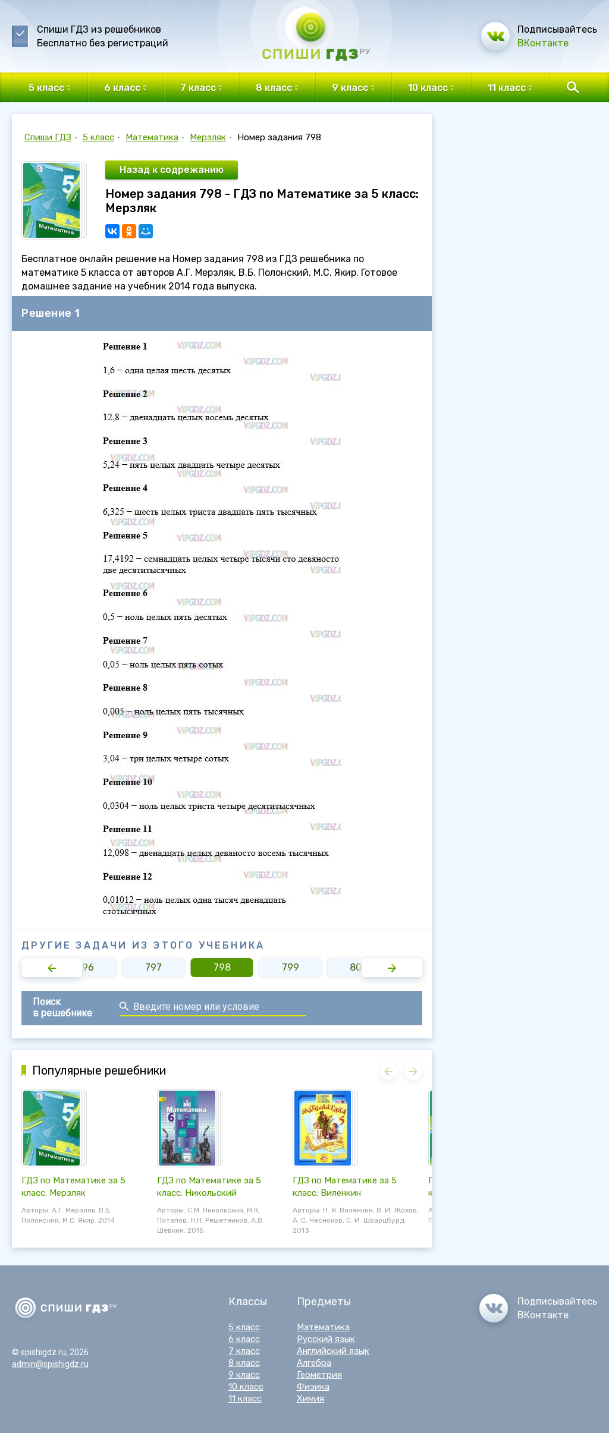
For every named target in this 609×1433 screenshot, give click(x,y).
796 (85, 967)
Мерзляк (208, 137)
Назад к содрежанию (172, 169)
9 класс (244, 1374)
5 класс (98, 137)
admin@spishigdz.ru (50, 1364)
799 (290, 967)
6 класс (244, 1339)
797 (153, 967)
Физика (313, 1386)
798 (222, 967)
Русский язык (326, 1339)
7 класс (244, 1351)
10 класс (245, 1386)
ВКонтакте (543, 43)
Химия (310, 1398)
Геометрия (319, 1374)
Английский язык (333, 1351)
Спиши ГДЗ (47, 137)
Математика (151, 137)
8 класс (244, 1363)
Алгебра (314, 1363)
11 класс (245, 1398)
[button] (51, 967)
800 (359, 967)
